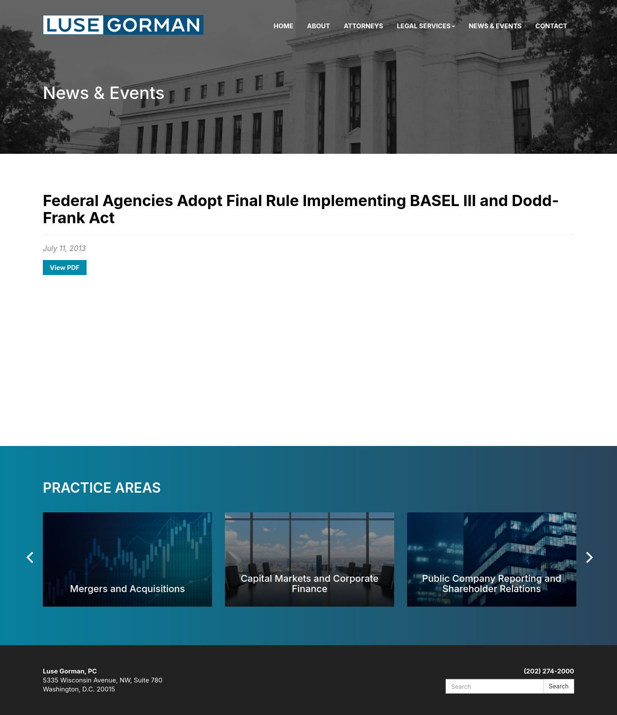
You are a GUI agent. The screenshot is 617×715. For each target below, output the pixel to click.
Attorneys (363, 26)
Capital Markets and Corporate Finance (310, 583)
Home (284, 26)
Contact (551, 26)
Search (559, 686)
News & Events (495, 26)
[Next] (588, 557)
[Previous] (30, 557)
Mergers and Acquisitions (127, 588)
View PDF (65, 267)
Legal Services (426, 26)
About (318, 26)
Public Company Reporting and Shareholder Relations (491, 583)
